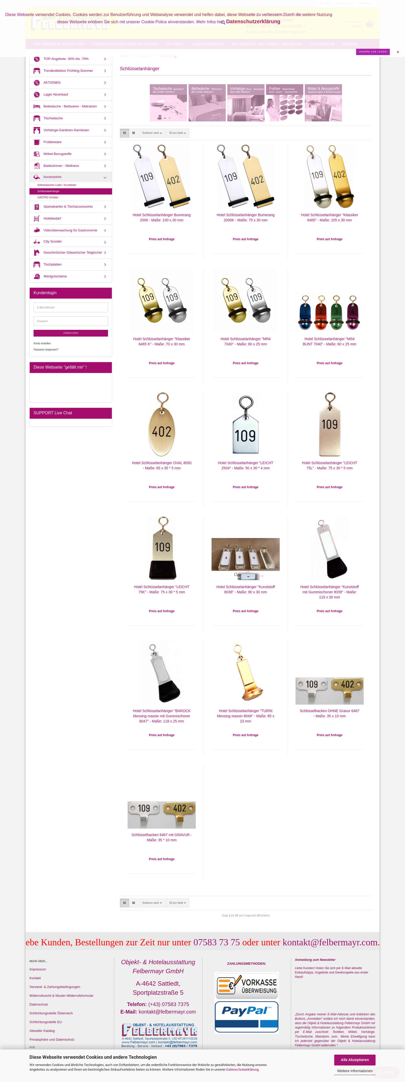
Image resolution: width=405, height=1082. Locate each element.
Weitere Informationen (354, 1071)
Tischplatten (47, 264)
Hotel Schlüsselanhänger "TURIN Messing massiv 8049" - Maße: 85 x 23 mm (245, 716)
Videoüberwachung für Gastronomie (65, 230)
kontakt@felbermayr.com (337, 942)
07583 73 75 (224, 942)
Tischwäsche (48, 118)
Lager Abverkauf (51, 94)
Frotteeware (47, 142)
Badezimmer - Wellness (56, 166)
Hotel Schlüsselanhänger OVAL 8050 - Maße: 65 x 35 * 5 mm (161, 465)
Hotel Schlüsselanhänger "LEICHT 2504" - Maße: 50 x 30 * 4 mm (245, 465)
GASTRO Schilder (47, 197)
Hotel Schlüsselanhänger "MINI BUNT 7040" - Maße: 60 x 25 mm (329, 341)
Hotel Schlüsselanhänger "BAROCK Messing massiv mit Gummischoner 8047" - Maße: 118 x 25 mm (162, 716)
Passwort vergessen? (46, 349)
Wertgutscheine (50, 276)
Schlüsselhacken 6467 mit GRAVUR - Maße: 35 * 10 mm (161, 837)
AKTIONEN (47, 83)
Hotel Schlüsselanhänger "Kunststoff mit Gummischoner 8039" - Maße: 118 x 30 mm (329, 592)
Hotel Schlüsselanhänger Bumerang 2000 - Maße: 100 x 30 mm (162, 217)
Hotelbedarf (47, 218)
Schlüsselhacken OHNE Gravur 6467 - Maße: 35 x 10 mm (329, 713)
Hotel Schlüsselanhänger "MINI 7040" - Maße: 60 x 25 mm (246, 341)
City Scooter (48, 241)
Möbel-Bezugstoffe (53, 154)
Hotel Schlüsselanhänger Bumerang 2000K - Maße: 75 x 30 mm (246, 217)
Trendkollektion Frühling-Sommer (63, 71)
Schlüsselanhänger (48, 191)
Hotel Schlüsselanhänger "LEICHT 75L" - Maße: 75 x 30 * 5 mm (329, 465)
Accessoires (47, 177)
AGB (32, 1047)
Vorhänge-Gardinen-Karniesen (61, 130)
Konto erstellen (42, 343)
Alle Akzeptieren (355, 1060)
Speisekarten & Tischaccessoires (63, 207)
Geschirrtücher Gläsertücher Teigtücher (68, 253)
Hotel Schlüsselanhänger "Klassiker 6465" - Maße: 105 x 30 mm (329, 217)
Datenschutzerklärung (242, 1069)
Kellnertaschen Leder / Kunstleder (56, 185)
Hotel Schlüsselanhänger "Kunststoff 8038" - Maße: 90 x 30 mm (245, 589)
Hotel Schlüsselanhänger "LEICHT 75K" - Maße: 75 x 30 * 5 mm (161, 589)
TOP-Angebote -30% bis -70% (61, 59)
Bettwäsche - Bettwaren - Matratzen (65, 106)
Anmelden (70, 333)
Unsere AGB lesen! (373, 51)
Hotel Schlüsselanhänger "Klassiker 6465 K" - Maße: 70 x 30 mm (161, 341)
